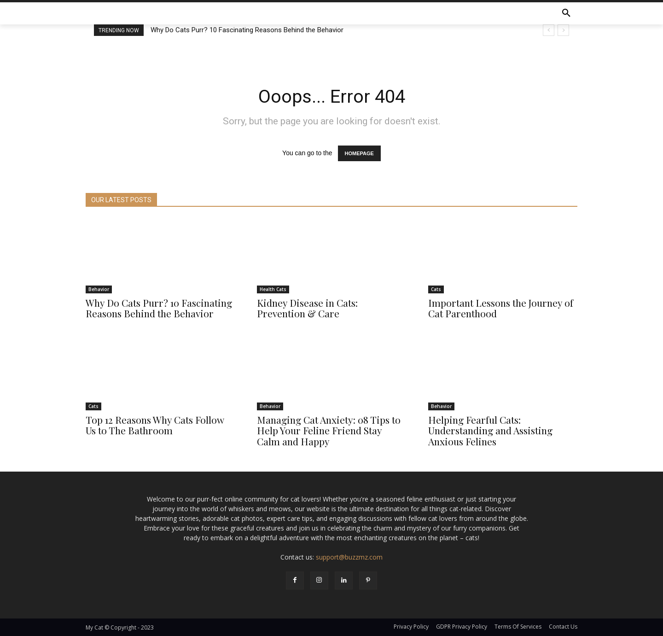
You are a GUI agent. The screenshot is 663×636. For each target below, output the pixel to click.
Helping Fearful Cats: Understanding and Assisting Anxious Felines (490, 431)
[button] (566, 13)
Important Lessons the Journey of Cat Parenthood (500, 308)
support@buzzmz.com (349, 557)
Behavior (98, 289)
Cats (436, 289)
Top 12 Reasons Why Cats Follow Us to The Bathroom (155, 425)
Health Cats (273, 289)
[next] (563, 30)
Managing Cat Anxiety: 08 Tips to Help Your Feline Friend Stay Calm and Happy (329, 431)
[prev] (548, 30)
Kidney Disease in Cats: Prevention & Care (307, 308)
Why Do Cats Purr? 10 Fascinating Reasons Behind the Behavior (247, 30)
